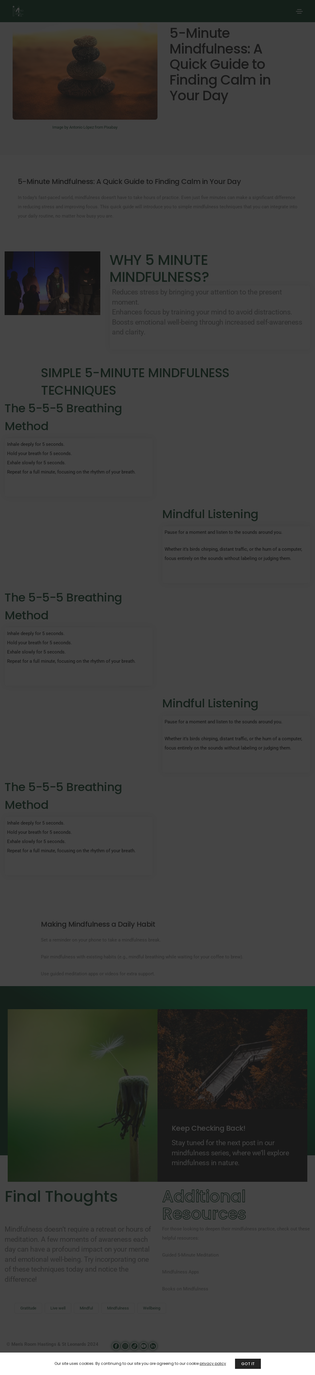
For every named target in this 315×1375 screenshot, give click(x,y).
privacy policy (212, 1363)
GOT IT (248, 1364)
